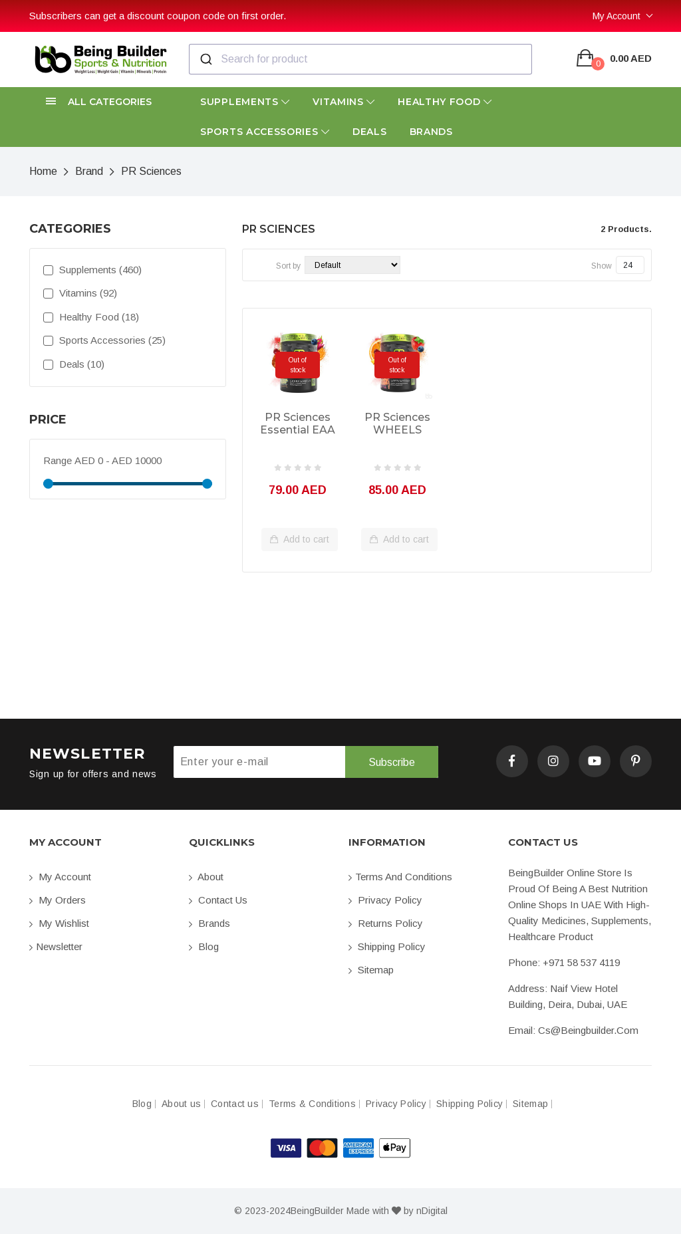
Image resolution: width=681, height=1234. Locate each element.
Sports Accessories (265, 132)
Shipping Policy (387, 946)
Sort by (288, 266)
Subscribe (391, 762)
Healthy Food (445, 102)
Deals (369, 132)
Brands (431, 132)
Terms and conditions (400, 876)
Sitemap (371, 969)
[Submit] (205, 59)
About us (181, 1104)
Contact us (218, 900)
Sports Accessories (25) (104, 340)
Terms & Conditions (312, 1104)
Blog (204, 946)
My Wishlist (59, 923)
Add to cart (299, 540)
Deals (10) (73, 364)
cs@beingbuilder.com (588, 1030)
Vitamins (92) (80, 293)
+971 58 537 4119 (581, 962)
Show (601, 266)
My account (60, 876)
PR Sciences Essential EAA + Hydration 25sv (297, 424)
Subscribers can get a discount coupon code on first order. (157, 15)
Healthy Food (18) (91, 316)
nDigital (432, 1210)
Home (43, 171)
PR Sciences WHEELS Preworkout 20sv (397, 424)
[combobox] (360, 59)
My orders (57, 900)
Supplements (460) (92, 269)
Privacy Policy (385, 900)
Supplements (245, 102)
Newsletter (55, 946)
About (206, 876)
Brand (89, 171)
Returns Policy (385, 923)
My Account (616, 16)
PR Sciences (151, 171)
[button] (101, 102)
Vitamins (344, 102)
